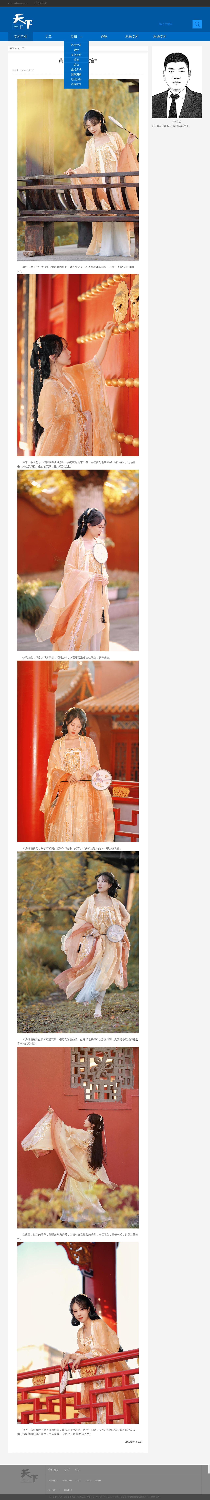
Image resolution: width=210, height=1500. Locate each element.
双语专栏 (160, 36)
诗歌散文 (76, 84)
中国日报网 (67, 1480)
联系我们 (68, 1490)
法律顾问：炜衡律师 (85, 1497)
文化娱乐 (76, 54)
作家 (104, 36)
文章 (48, 36)
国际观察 (76, 74)
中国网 (98, 1480)
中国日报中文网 (40, 3)
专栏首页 (20, 36)
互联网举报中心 (55, 1497)
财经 (76, 49)
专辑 (76, 36)
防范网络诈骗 (70, 1497)
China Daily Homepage (17, 3)
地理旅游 (76, 79)
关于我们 (52, 1490)
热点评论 (76, 45)
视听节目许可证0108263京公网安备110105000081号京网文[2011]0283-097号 (128, 1497)
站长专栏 (132, 36)
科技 (76, 59)
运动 (76, 64)
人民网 (88, 1480)
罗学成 (13, 48)
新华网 (78, 1480)
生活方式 (76, 69)
